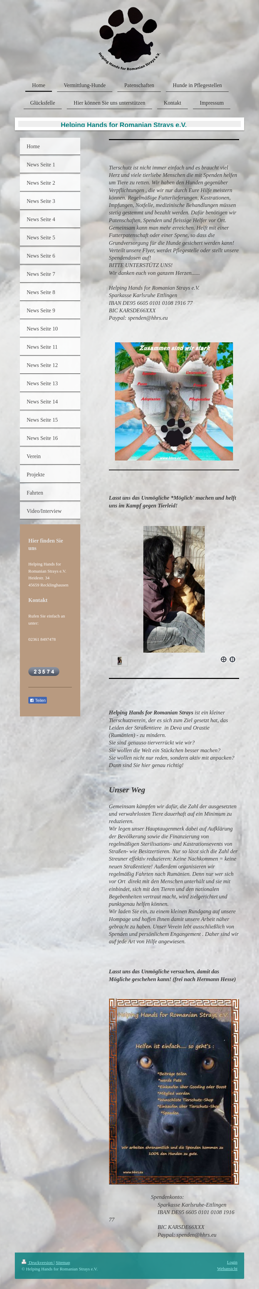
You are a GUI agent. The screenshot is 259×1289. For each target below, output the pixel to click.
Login (232, 1262)
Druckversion (38, 1262)
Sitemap (63, 1262)
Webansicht (227, 1268)
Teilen (38, 700)
